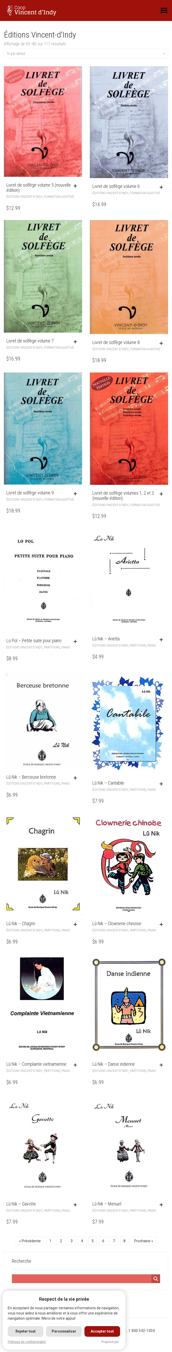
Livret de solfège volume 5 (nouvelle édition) (38, 187)
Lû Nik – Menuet (106, 1204)
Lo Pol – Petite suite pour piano (33, 640)
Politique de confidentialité (27, 1342)
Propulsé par (110, 1342)
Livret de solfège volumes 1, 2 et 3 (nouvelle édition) (123, 495)
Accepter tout (102, 1331)
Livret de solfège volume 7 (30, 341)
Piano (65, 647)
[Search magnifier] (155, 1278)
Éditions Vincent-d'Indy (24, 197)
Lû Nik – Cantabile (108, 783)
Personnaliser (64, 1331)
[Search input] (81, 1278)
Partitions (52, 647)
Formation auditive (59, 197)
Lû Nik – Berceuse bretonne (31, 777)
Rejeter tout (25, 1331)
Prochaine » (143, 1241)
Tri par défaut (86, 54)
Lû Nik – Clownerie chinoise (116, 923)
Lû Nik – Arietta (106, 638)
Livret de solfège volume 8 (116, 342)
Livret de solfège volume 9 (30, 492)
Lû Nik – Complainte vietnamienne (36, 1064)
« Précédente (30, 1241)
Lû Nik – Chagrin (20, 923)
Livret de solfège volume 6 (116, 186)
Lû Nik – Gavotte (21, 1204)
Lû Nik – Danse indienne (113, 1064)
